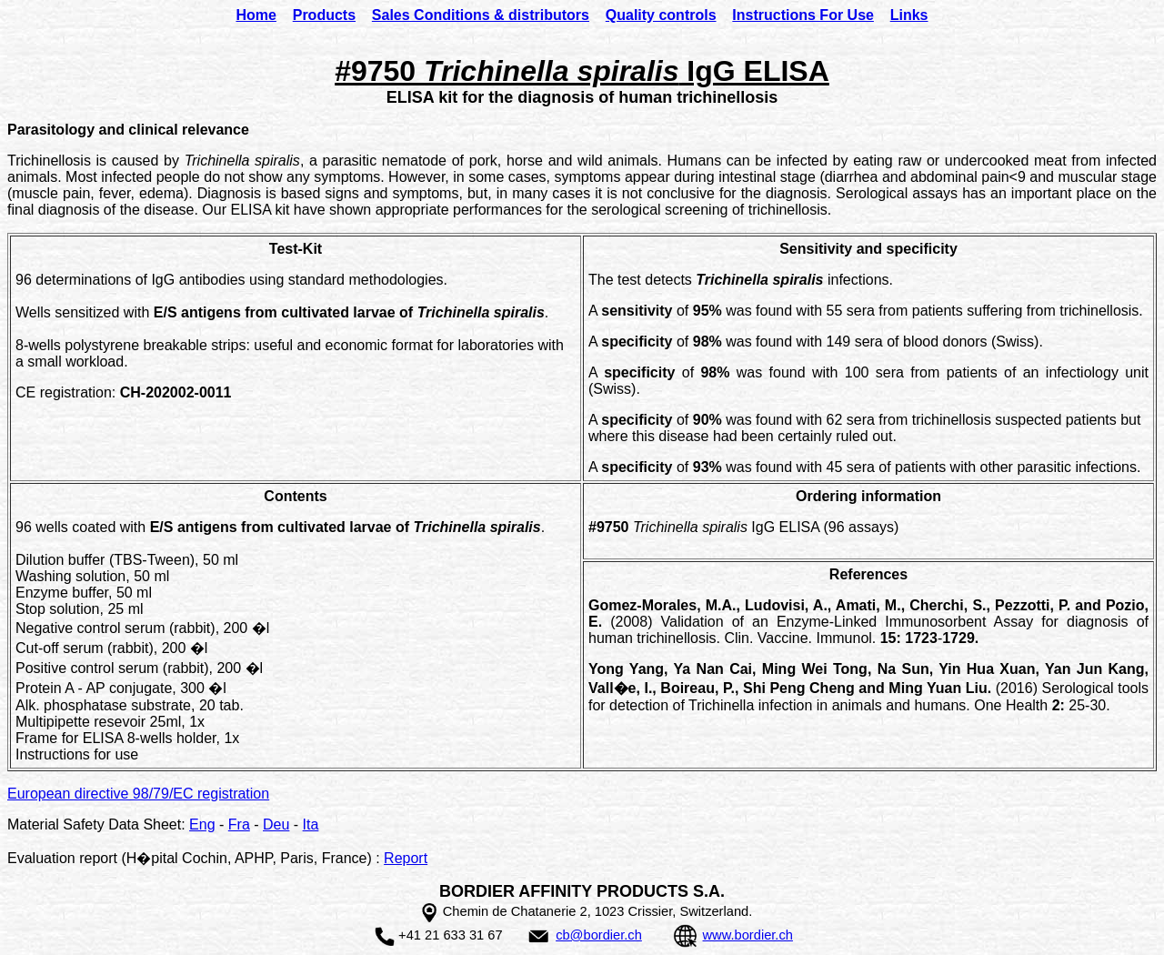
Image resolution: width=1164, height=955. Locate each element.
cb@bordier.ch (599, 935)
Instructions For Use (803, 15)
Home (256, 15)
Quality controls (661, 15)
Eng (202, 824)
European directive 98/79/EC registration (138, 793)
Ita (311, 824)
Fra (239, 824)
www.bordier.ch (748, 935)
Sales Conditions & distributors (480, 15)
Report (405, 858)
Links (909, 15)
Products (324, 15)
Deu (276, 824)
